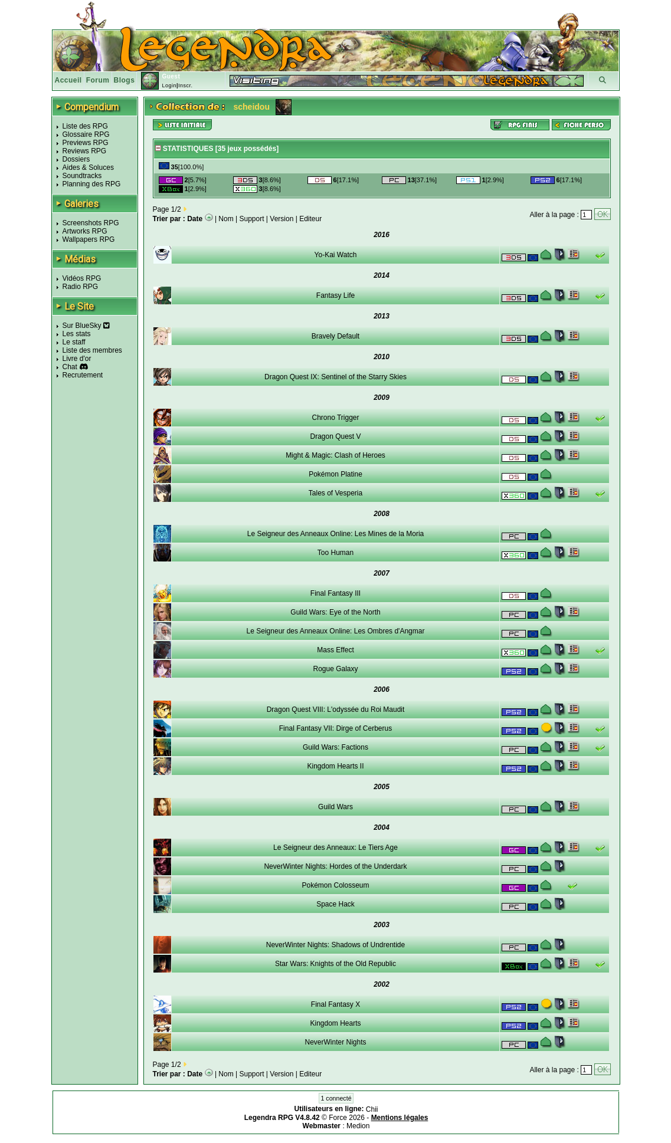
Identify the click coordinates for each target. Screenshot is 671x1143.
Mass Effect (335, 650)
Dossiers (76, 159)
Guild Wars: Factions (335, 747)
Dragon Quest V (335, 436)
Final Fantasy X (335, 1004)
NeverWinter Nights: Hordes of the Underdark (335, 866)
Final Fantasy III (335, 593)
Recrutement (83, 375)
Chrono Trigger (335, 417)
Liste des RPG (85, 126)
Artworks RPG (85, 231)
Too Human (335, 552)
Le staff (74, 342)
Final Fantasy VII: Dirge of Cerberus (335, 728)
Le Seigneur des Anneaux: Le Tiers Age (335, 847)
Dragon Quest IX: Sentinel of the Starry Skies (335, 377)
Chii (372, 1109)
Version (281, 219)
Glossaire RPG (86, 134)
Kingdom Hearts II (335, 766)
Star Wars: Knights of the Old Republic (335, 964)
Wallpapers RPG (89, 239)
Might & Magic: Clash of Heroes (335, 455)
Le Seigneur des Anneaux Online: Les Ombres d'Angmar (336, 631)
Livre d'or (77, 358)
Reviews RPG (85, 151)
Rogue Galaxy (335, 669)
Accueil (68, 80)
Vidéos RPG (82, 278)
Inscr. (185, 85)
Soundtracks (82, 176)
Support (252, 219)
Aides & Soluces (88, 167)
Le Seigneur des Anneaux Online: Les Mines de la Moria (335, 534)
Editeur (310, 219)
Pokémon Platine (335, 474)
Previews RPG (86, 143)
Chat (70, 367)
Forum (98, 80)
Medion (357, 1126)
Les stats (77, 334)
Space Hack (335, 904)
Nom (225, 219)
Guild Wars (335, 807)
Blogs (124, 80)
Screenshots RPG (91, 223)
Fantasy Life (335, 295)
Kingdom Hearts (335, 1023)
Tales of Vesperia (335, 493)
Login (169, 85)
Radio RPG (81, 287)
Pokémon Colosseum (335, 885)
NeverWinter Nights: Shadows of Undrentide (335, 945)
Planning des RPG (92, 184)
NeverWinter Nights (335, 1042)
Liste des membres (92, 350)
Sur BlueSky (86, 325)
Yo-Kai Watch (336, 255)
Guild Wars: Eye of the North (335, 612)
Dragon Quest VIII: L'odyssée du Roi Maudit (336, 709)
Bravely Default (335, 336)
